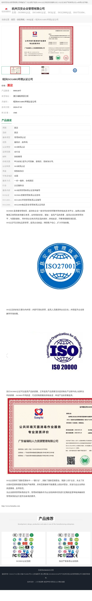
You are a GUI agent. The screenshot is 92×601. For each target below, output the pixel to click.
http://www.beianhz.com (11, 506)
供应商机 (21, 20)
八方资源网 (39, 582)
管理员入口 (54, 582)
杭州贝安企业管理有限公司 (72, 574)
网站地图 (61, 582)
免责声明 (47, 582)
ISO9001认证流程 (23, 561)
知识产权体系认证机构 (68, 561)
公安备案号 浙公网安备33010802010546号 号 (47, 574)
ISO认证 (30, 20)
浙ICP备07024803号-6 (24, 574)
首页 (13, 20)
